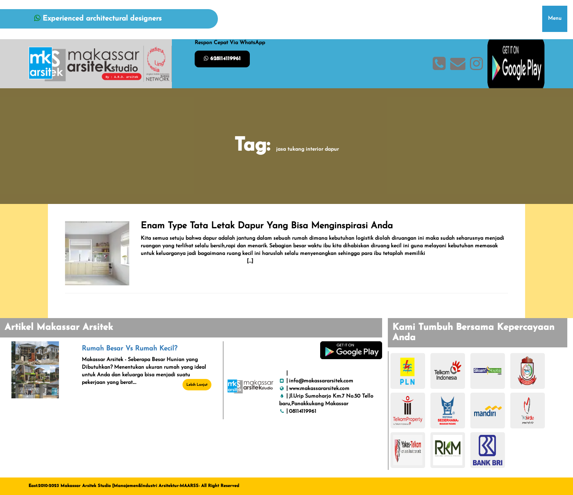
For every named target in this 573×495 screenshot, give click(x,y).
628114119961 (222, 59)
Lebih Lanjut (197, 385)
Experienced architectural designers (98, 18)
